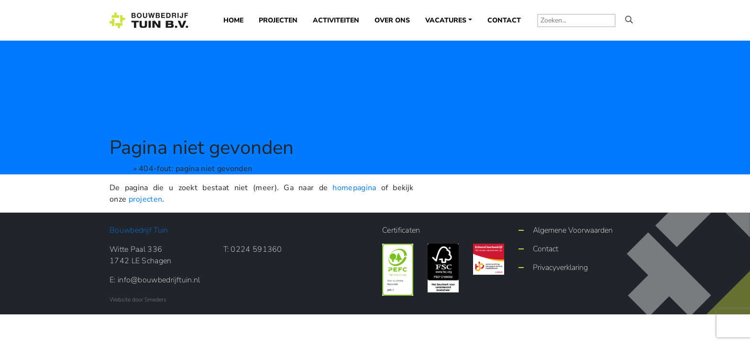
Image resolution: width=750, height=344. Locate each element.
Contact (504, 20)
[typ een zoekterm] (576, 20)
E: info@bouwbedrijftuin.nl (155, 280)
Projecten (278, 20)
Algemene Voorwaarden (573, 230)
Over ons (392, 20)
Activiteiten (336, 20)
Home (233, 20)
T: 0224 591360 (252, 249)
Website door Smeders (138, 299)
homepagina (354, 188)
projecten (146, 199)
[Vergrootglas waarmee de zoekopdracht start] (629, 20)
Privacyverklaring (560, 267)
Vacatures (445, 20)
